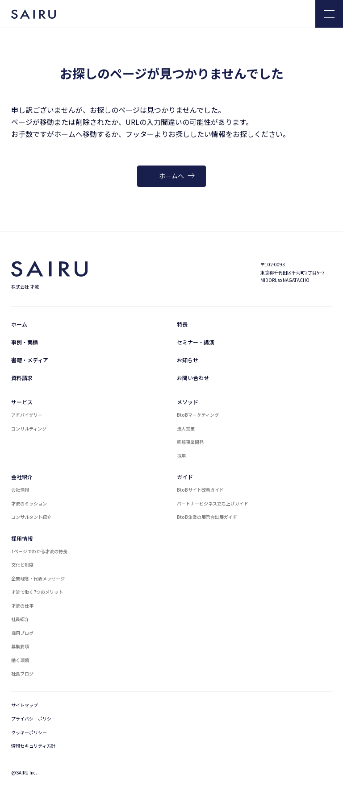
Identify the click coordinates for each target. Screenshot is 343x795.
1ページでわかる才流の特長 (39, 551)
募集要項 (20, 646)
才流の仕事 (22, 605)
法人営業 (186, 428)
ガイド (185, 476)
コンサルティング (28, 428)
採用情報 (22, 538)
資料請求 (22, 377)
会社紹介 (22, 476)
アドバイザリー (26, 414)
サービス (22, 402)
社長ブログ (22, 673)
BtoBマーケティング (198, 414)
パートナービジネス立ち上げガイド (212, 503)
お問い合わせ (193, 377)
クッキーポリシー (29, 732)
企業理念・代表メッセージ (38, 578)
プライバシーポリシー (33, 718)
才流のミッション (29, 503)
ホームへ (177, 175)
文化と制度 (22, 564)
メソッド (187, 402)
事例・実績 (24, 342)
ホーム (19, 324)
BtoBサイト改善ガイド (200, 489)
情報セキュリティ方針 (33, 745)
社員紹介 (20, 619)
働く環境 (20, 660)
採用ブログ (22, 632)
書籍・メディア (29, 360)
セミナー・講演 (195, 342)
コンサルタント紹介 (31, 516)
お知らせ (187, 360)
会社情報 (20, 489)
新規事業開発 (190, 442)
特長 (182, 324)
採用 (181, 455)
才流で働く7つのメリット (37, 591)
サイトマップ (24, 705)
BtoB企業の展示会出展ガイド (207, 516)
